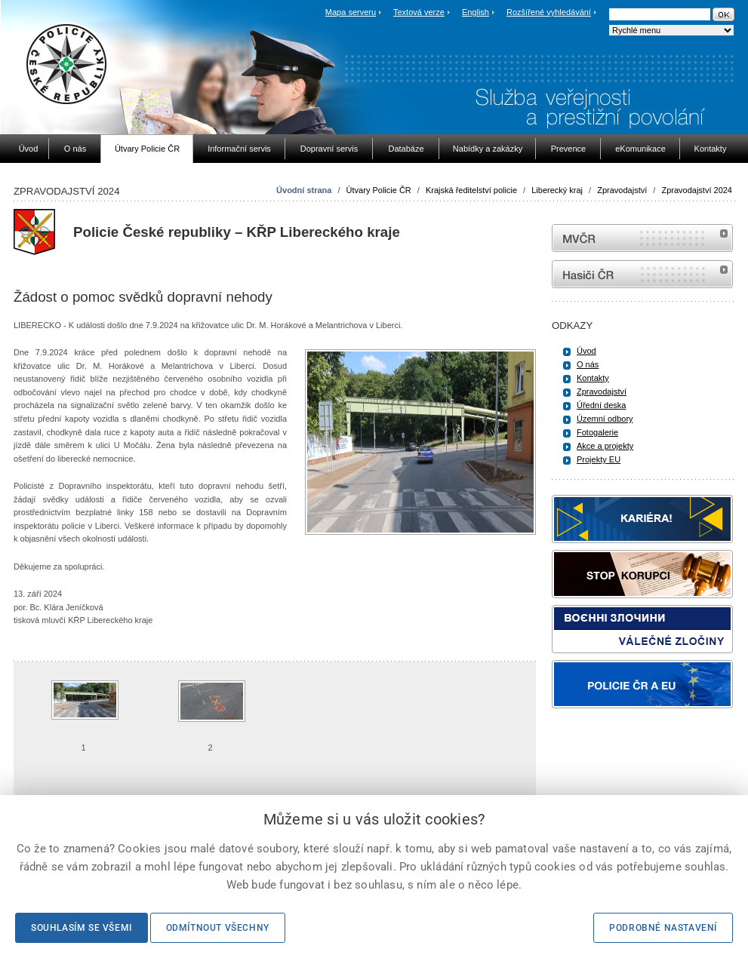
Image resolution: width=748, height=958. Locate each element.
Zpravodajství (622, 190)
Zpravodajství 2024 (696, 190)
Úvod (586, 350)
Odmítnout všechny (217, 928)
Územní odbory (605, 418)
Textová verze (419, 12)
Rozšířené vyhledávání (548, 12)
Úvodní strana (303, 190)
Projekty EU (598, 459)
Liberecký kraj (557, 190)
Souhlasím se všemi (81, 928)
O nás (588, 364)
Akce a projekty (605, 445)
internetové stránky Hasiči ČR (642, 274)
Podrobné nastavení (663, 928)
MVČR (642, 238)
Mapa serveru (350, 12)
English (475, 12)
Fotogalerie (597, 432)
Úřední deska (601, 405)
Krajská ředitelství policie (471, 190)
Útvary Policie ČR (378, 190)
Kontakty (593, 377)
